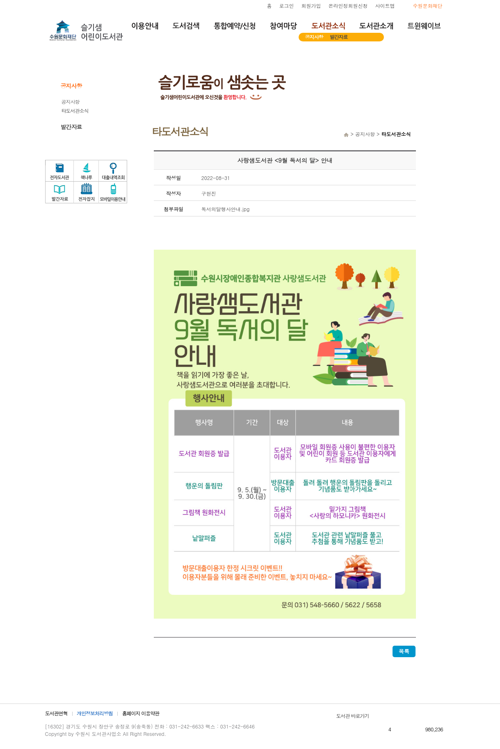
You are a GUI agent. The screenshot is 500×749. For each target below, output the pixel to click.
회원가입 (311, 5)
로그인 (286, 5)
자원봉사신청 (443, 147)
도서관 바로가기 (352, 715)
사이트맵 (385, 5)
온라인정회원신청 (348, 5)
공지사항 (314, 36)
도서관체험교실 (443, 167)
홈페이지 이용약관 (140, 713)
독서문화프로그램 (443, 187)
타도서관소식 (75, 110)
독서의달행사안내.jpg (225, 208)
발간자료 (339, 36)
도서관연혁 (56, 713)
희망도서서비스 (443, 128)
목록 (404, 651)
